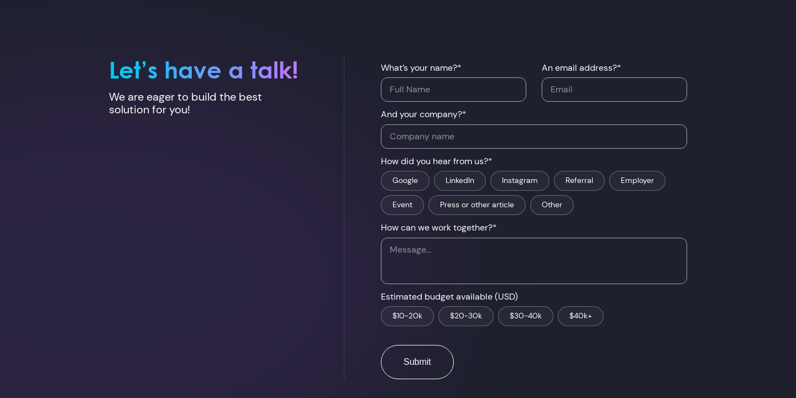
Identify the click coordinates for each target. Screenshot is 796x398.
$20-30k (466, 316)
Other (552, 205)
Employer (637, 180)
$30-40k (526, 316)
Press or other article (477, 205)
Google (405, 180)
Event (402, 205)
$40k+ (580, 316)
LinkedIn (459, 180)
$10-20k (407, 316)
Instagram (520, 180)
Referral (579, 180)
